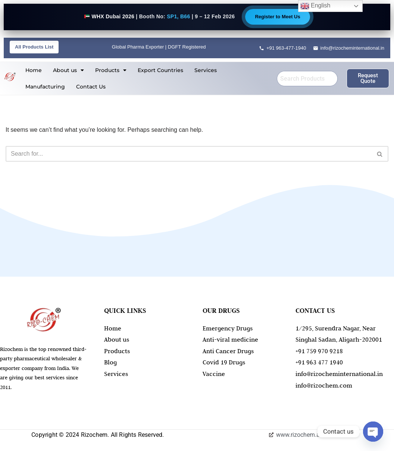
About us (68, 70)
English (315, 5)
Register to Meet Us (277, 16)
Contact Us (91, 86)
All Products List (34, 47)
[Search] (189, 154)
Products (110, 70)
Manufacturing (45, 86)
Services (205, 70)
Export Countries (160, 70)
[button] (68, 70)
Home (33, 70)
